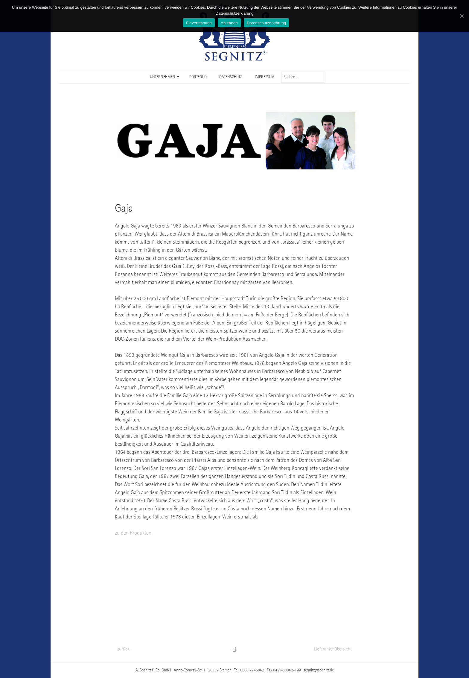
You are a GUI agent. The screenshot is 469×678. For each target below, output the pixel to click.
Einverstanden (199, 23)
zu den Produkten (133, 533)
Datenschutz (230, 77)
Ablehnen (229, 23)
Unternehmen (162, 77)
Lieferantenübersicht (333, 649)
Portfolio (198, 77)
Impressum (265, 77)
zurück (123, 649)
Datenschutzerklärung (266, 23)
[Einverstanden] (462, 16)
